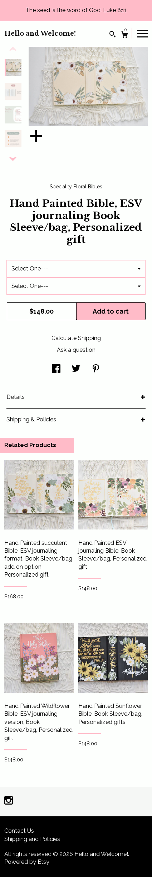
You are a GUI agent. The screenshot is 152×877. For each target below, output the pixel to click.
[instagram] (8, 801)
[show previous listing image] (12, 49)
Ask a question (76, 349)
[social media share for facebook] (56, 369)
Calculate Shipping (76, 338)
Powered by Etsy (26, 861)
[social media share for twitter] (76, 369)
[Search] (112, 35)
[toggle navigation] (142, 33)
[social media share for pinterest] (96, 369)
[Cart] (124, 35)
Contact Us (19, 830)
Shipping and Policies (32, 839)
